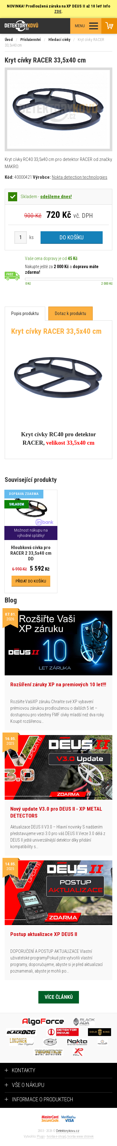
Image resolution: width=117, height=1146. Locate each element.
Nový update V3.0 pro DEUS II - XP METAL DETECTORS (56, 812)
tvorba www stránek (80, 1136)
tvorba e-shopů (56, 1136)
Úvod (9, 40)
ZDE (57, 11)
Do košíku (72, 237)
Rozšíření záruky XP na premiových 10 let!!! (58, 684)
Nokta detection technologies (79, 177)
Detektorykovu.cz (67, 1131)
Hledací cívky (59, 40)
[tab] (25, 314)
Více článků (59, 997)
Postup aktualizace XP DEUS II (43, 934)
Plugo (41, 1136)
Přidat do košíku (31, 581)
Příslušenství (30, 40)
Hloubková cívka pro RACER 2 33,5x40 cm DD (30, 553)
